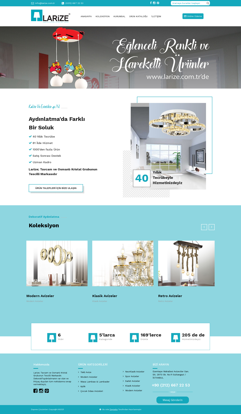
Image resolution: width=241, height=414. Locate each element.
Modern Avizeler (40, 296)
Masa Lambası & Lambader (94, 381)
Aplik (81, 386)
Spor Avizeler (131, 376)
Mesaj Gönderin (173, 400)
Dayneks (114, 409)
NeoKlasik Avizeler (133, 371)
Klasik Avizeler (104, 296)
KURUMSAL (119, 16)
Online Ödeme (193, 16)
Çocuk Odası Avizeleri (90, 391)
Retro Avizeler (170, 296)
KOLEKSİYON (103, 16)
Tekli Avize (84, 372)
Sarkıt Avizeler (131, 381)
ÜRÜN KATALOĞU (138, 16)
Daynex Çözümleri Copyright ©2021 (47, 409)
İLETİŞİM (156, 16)
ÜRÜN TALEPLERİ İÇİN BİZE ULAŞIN (55, 188)
